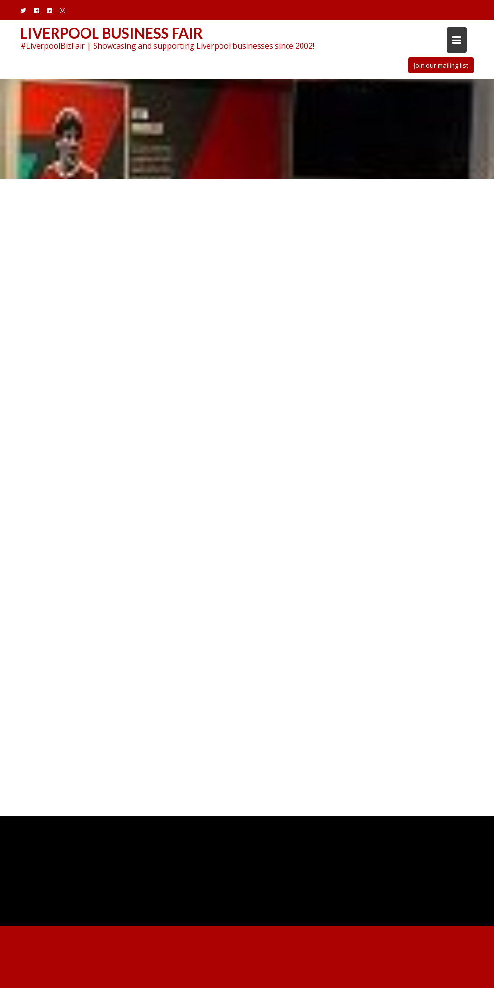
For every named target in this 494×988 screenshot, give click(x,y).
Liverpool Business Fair (111, 33)
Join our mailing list (441, 65)
